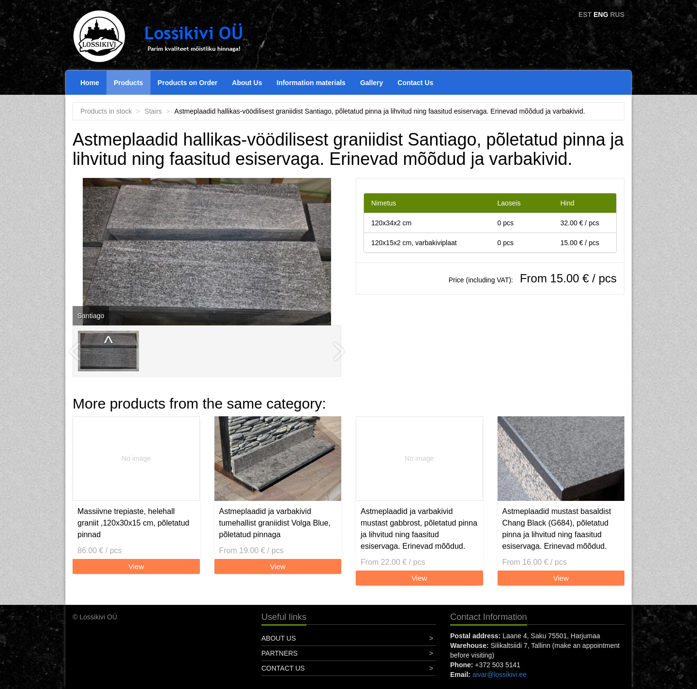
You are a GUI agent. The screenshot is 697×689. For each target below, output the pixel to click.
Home (89, 83)
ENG (600, 14)
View (136, 566)
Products (128, 83)
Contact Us (415, 83)
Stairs (153, 111)
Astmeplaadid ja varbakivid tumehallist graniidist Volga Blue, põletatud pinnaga (275, 523)
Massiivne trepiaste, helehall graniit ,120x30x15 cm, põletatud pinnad (133, 523)
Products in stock (106, 111)
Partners (279, 653)
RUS (617, 14)
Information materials (311, 83)
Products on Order (188, 83)
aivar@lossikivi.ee (499, 674)
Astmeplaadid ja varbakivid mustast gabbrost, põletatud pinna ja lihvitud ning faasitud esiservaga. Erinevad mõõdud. (419, 528)
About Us (247, 83)
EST (584, 14)
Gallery (371, 83)
